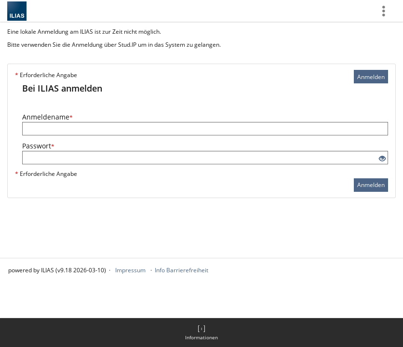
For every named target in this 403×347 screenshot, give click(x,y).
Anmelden (371, 77)
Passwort (38, 145)
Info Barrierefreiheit (181, 270)
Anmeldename (47, 116)
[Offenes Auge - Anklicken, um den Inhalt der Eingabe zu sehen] (382, 158)
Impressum (130, 270)
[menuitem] (201, 332)
